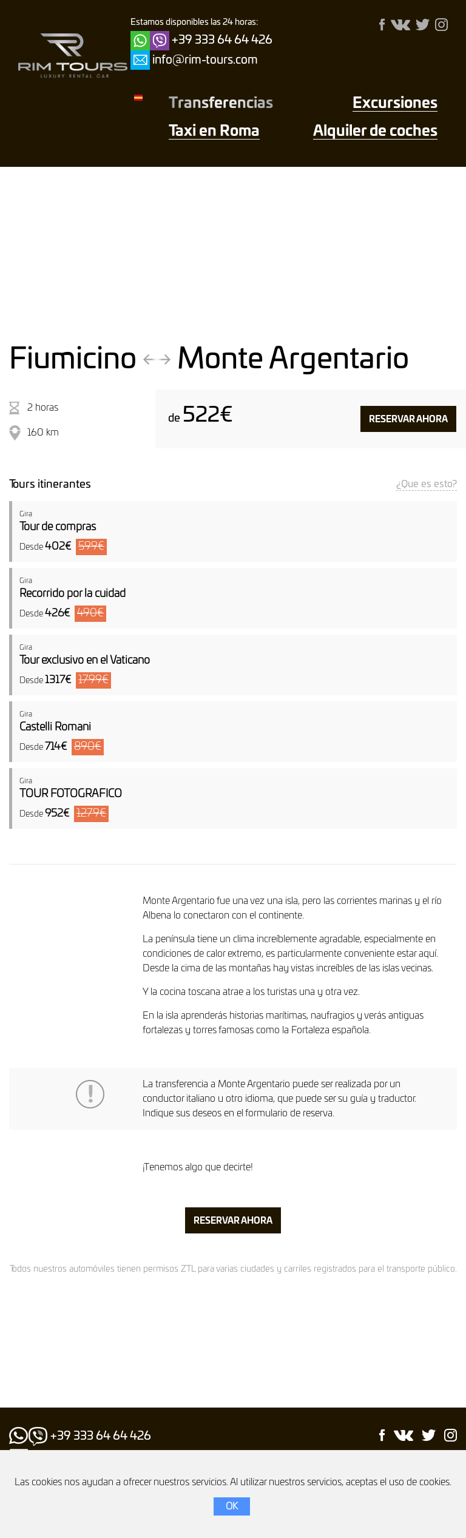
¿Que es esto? (426, 484)
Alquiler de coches (375, 131)
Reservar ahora (408, 419)
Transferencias (221, 103)
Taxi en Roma (214, 131)
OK (232, 1506)
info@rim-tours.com (205, 60)
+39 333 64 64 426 (222, 40)
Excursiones (395, 103)
